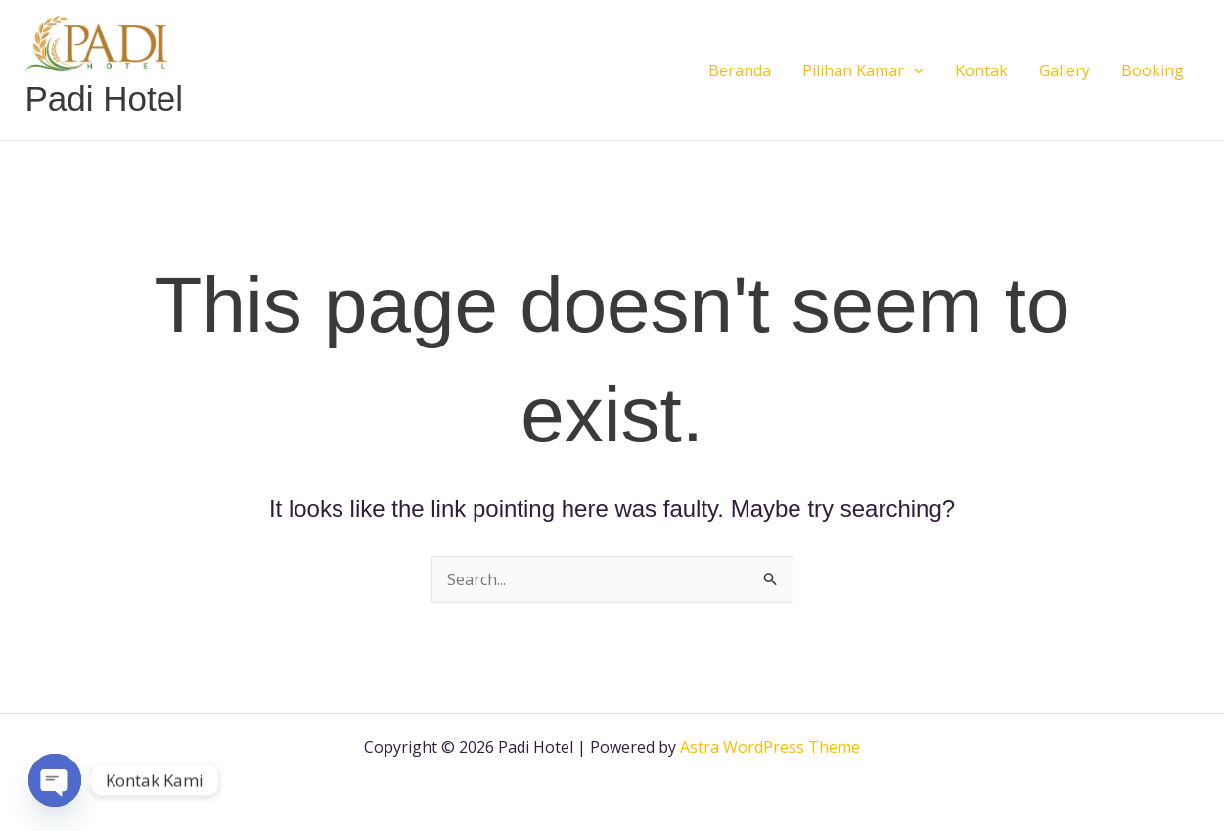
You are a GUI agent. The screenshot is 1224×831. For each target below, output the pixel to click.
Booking (1152, 70)
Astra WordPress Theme (770, 747)
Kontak (981, 70)
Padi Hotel (104, 98)
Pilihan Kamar (863, 70)
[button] (914, 70)
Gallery (1064, 70)
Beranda (739, 70)
